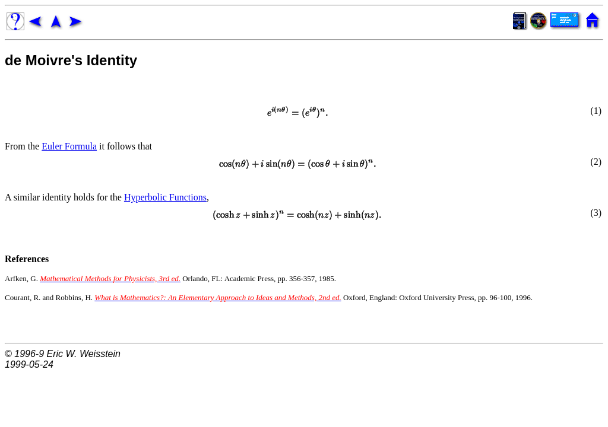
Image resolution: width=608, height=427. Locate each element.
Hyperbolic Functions (165, 197)
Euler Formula (69, 146)
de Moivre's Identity (71, 60)
